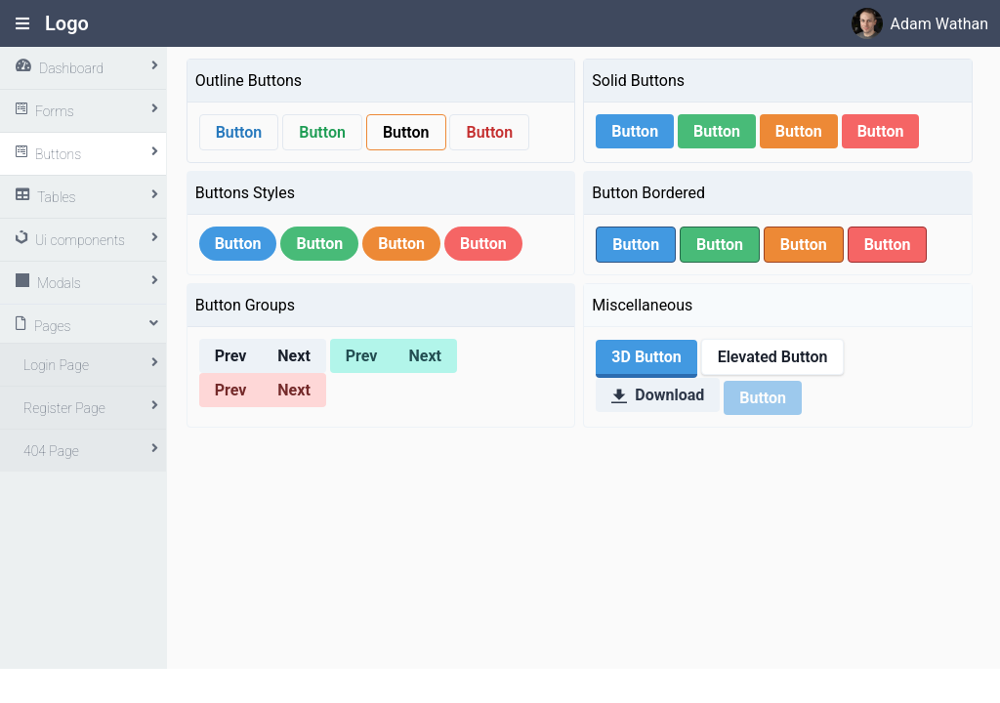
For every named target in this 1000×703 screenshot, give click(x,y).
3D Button (646, 357)
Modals (59, 283)
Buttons (58, 154)
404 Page (51, 451)
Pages (52, 326)
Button (239, 132)
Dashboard (71, 68)
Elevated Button (773, 357)
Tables (56, 197)
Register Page (64, 408)
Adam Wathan (939, 24)
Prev (231, 356)
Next (293, 356)
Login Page (56, 365)
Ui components (80, 240)
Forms (54, 111)
